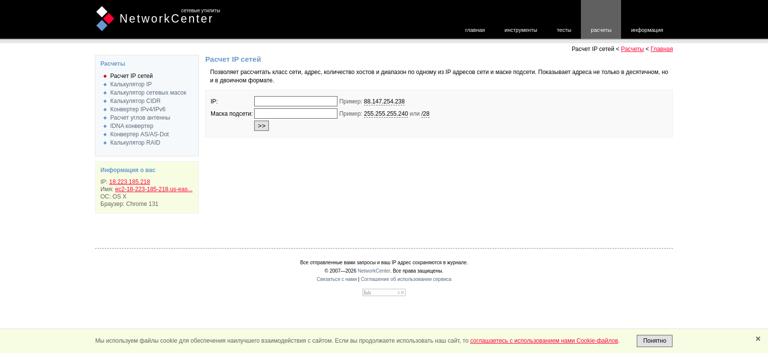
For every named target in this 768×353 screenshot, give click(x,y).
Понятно (654, 340)
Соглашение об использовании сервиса (406, 279)
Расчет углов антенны (140, 117)
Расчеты (632, 49)
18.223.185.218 (129, 181)
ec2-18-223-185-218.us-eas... (153, 189)
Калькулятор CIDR (135, 101)
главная (475, 30)
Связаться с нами (336, 279)
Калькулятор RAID (135, 142)
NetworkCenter (167, 18)
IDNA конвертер (131, 126)
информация (647, 30)
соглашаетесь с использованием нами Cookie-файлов (544, 340)
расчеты (601, 30)
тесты (564, 30)
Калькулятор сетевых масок (148, 92)
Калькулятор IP (131, 84)
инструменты (520, 30)
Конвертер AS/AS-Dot (139, 134)
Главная (661, 49)
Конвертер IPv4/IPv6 (138, 109)
